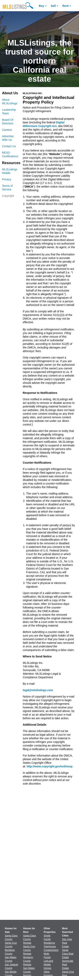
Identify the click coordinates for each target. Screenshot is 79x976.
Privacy (6, 179)
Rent (65, 5)
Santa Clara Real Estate (67, 954)
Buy (41, 5)
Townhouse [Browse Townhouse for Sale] (50, 946)
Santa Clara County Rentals (29, 939)
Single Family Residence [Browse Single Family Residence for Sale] (49, 939)
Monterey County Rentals (28, 961)
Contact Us (9, 146)
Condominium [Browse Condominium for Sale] (51, 950)
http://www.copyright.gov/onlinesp (49, 766)
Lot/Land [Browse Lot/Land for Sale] (48, 961)
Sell (53, 5)
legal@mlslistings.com (38, 690)
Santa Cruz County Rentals (29, 950)
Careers (7, 129)
